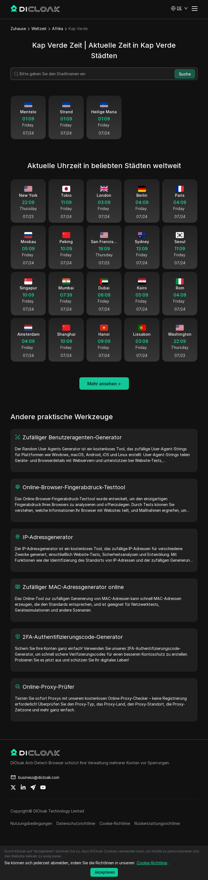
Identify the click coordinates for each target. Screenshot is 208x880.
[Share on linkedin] (23, 787)
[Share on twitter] (13, 787)
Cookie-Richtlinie (114, 823)
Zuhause (18, 28)
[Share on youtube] (43, 787)
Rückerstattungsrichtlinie (157, 823)
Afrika (57, 28)
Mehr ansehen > (104, 383)
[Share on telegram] (33, 787)
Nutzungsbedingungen (31, 823)
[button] (179, 8)
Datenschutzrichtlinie (75, 823)
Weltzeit (39, 28)
